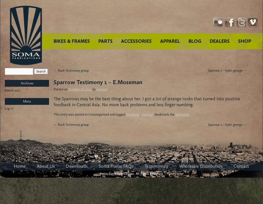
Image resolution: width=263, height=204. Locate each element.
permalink (182, 114)
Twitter (241, 22)
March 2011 (12, 90)
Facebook (229, 22)
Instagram (218, 22)
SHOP (244, 41)
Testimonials (156, 166)
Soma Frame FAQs (116, 166)
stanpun (101, 89)
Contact (241, 166)
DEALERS (220, 41)
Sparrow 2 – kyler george (227, 71)
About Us (46, 166)
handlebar (133, 114)
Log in (9, 108)
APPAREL (170, 41)
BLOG (194, 41)
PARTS (105, 41)
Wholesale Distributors (200, 166)
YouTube (253, 22)
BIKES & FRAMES (72, 41)
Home (20, 166)
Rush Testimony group (71, 71)
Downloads (77, 166)
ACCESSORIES (136, 41)
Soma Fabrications (26, 35)
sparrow (147, 114)
